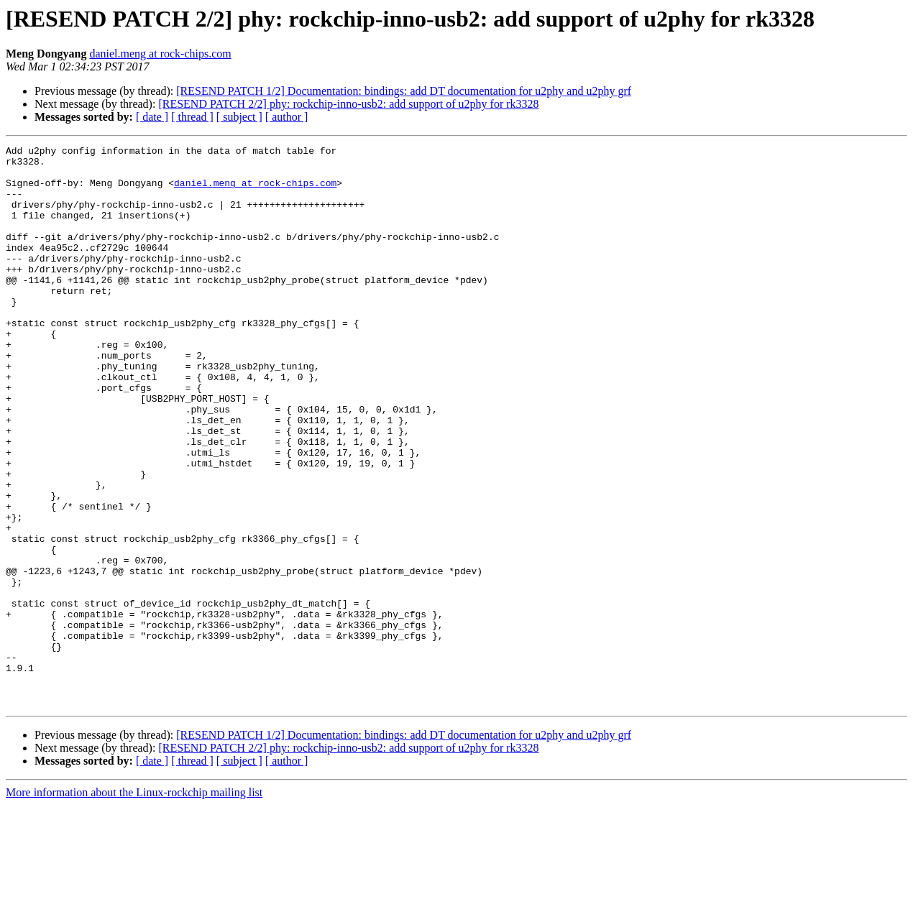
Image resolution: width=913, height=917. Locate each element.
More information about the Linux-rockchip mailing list (134, 904)
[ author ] (286, 117)
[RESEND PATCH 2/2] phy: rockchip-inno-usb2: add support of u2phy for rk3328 (348, 104)
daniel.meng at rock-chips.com (160, 53)
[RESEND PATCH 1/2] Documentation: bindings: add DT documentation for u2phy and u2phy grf (403, 91)
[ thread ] (192, 117)
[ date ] (152, 117)
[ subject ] (239, 117)
